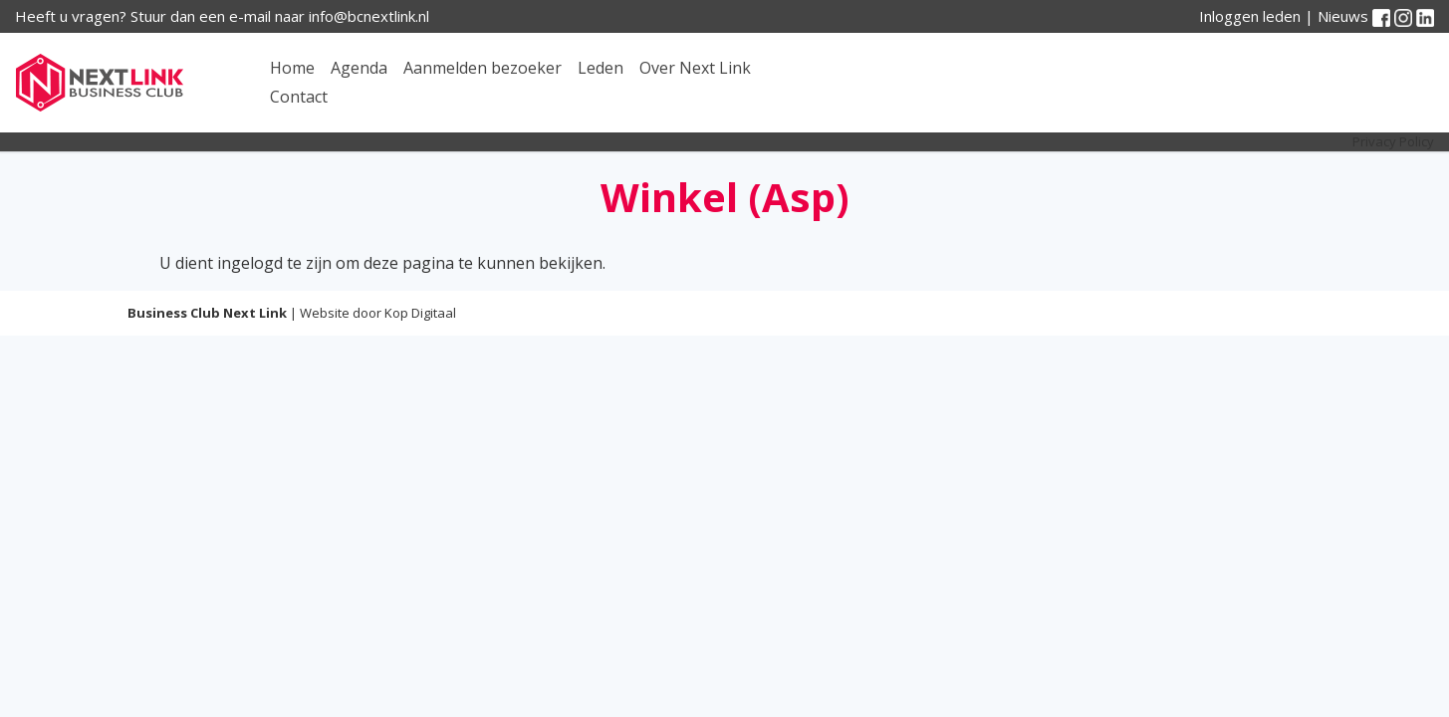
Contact (299, 97)
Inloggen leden (1250, 16)
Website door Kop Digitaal (378, 313)
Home (292, 68)
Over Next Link (695, 68)
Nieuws (1343, 16)
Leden (600, 68)
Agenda (359, 68)
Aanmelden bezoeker (482, 68)
